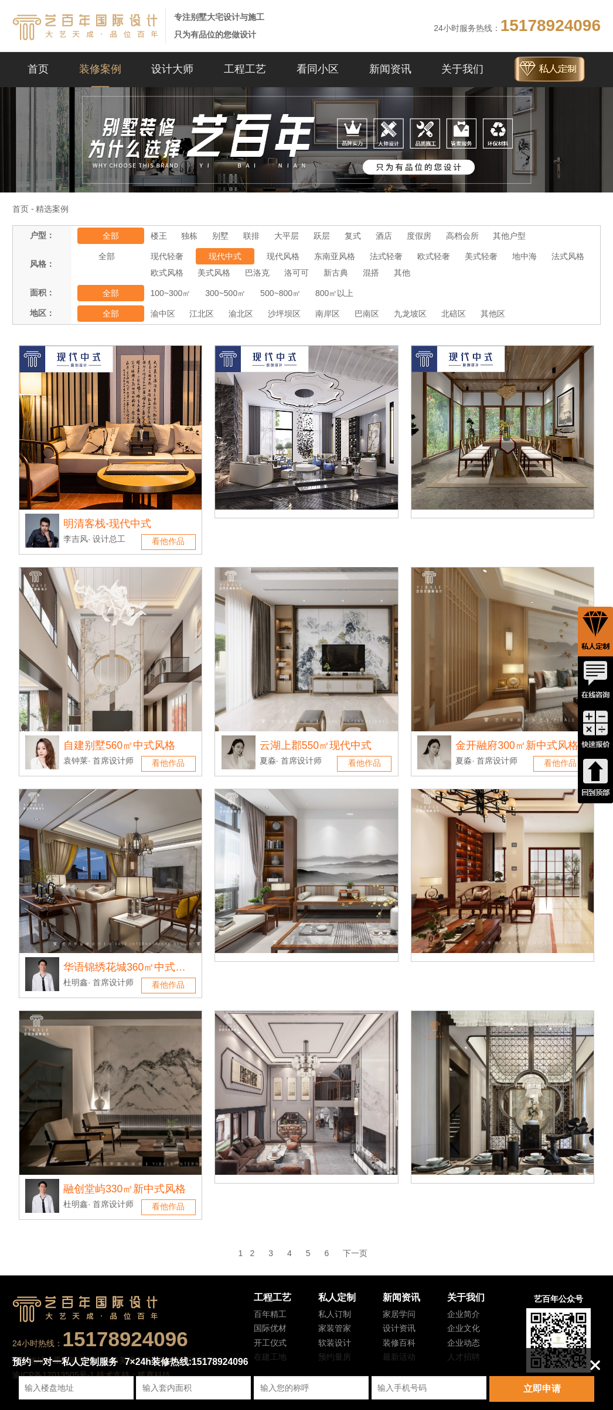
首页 (38, 69)
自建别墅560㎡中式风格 (119, 745)
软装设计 (334, 1342)
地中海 (524, 256)
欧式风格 (167, 272)
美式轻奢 (481, 256)
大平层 (286, 235)
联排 (251, 235)
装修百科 (399, 1342)
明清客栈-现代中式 (107, 523)
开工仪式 (270, 1342)
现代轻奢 (167, 256)
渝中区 (163, 313)
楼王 (159, 235)
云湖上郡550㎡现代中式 (316, 745)
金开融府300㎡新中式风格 (516, 745)
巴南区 (367, 313)
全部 (111, 235)
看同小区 (318, 69)
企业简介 (463, 1314)
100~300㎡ (171, 293)
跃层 (322, 235)
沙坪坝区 (284, 313)
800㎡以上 (334, 293)
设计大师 (172, 69)
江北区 (201, 313)
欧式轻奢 (433, 256)
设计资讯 (399, 1328)
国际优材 (270, 1328)
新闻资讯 (390, 69)
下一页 (355, 1253)
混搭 (371, 272)
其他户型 (509, 235)
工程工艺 (245, 69)
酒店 (384, 235)
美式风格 (213, 272)
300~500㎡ (225, 293)
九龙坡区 (410, 313)
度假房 (419, 235)
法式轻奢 (386, 256)
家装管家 (334, 1328)
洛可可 (296, 272)
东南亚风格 (334, 256)
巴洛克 (257, 272)
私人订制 (334, 1314)
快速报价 (595, 729)
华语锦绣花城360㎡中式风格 (124, 969)
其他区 (493, 313)
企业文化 (463, 1328)
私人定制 (337, 1297)
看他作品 (168, 541)
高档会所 (462, 235)
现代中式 (225, 256)
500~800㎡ (280, 293)
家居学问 (399, 1314)
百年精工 (270, 1314)
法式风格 (567, 256)
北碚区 (453, 313)
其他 (402, 272)
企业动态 (463, 1342)
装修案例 (100, 69)
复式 (353, 235)
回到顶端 (595, 778)
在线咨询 (595, 680)
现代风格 (283, 256)
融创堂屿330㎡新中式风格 (124, 1189)
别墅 (220, 235)
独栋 (189, 235)
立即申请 (542, 1389)
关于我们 (462, 69)
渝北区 (241, 313)
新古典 (335, 272)
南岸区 (327, 313)
